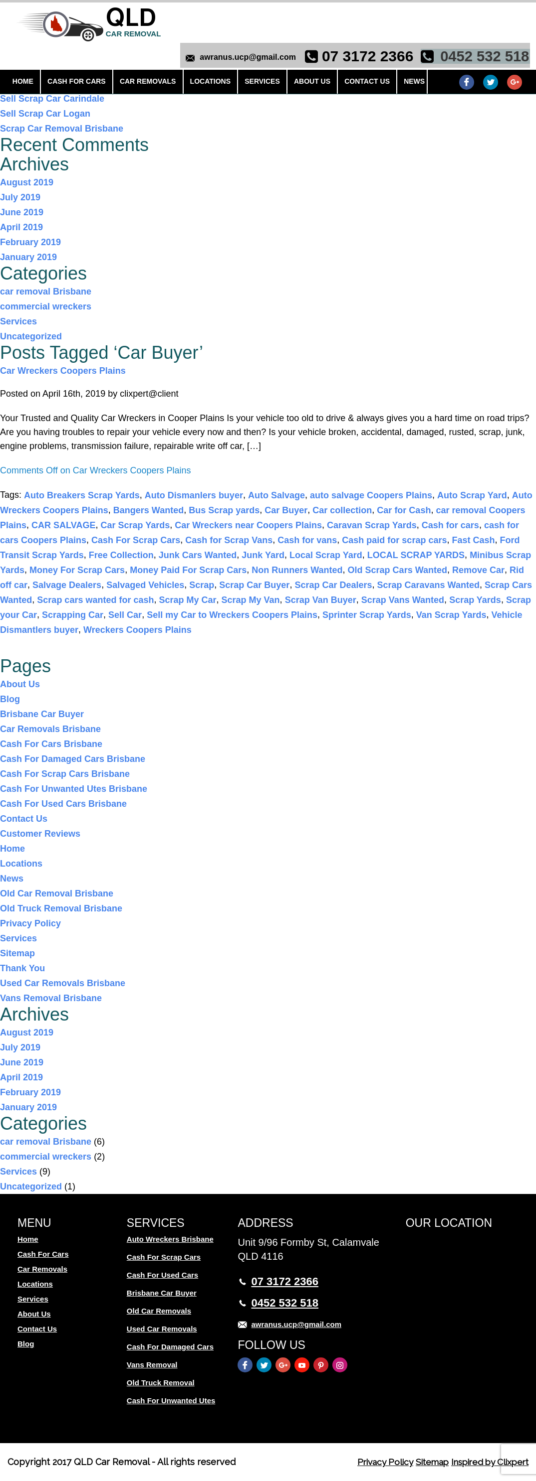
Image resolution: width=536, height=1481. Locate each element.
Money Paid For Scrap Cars (188, 570)
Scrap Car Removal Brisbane (61, 129)
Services (246, 84)
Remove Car (478, 570)
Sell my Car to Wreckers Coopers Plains (232, 615)
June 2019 (21, 212)
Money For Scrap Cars (77, 570)
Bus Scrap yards (224, 510)
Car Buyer (286, 510)
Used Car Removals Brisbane (62, 983)
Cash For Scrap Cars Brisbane (65, 774)
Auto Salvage (276, 495)
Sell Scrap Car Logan (45, 114)
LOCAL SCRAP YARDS (416, 555)
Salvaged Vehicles (145, 585)
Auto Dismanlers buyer (194, 495)
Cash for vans (307, 540)
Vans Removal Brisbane (51, 998)
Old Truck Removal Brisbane (61, 908)
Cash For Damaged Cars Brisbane (72, 759)
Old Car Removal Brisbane (56, 893)
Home (22, 84)
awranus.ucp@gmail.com (245, 58)
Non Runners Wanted (297, 570)
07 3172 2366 (365, 57)
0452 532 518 (483, 57)
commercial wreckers (45, 306)
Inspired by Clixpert (486, 1462)
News (385, 84)
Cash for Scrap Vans (228, 540)
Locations (197, 84)
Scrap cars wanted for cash (95, 600)
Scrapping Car (72, 615)
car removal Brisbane (45, 291)
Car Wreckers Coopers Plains (63, 371)
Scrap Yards (475, 600)
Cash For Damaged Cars (170, 1346)
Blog (10, 699)
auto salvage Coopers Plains (371, 495)
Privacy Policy (30, 923)
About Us (291, 84)
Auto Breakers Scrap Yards (82, 495)
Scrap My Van (251, 600)
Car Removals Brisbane (50, 729)
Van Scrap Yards (451, 615)
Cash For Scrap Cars (135, 540)
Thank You (22, 968)
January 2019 (28, 257)
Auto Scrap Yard (472, 495)
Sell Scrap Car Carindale (52, 99)
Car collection (342, 510)
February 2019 (30, 242)
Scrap (201, 585)
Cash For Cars (72, 84)
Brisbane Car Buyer (42, 714)
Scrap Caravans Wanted (428, 585)
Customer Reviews (40, 834)
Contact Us (342, 84)
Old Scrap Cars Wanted (397, 570)
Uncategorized (31, 336)
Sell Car (125, 615)
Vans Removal (152, 1364)
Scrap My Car (187, 600)
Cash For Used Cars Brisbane (63, 804)
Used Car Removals (162, 1329)
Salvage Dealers (66, 585)
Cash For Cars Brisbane (51, 744)
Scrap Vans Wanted (402, 600)
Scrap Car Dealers (333, 585)
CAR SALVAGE (63, 525)
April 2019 (21, 227)
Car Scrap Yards (135, 525)
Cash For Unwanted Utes (171, 1400)
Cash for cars (450, 525)
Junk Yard (263, 555)
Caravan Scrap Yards (372, 525)
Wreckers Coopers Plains (137, 630)
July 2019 (20, 197)
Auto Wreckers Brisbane (170, 1239)
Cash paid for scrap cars (394, 540)
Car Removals (139, 84)
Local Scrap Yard (325, 555)
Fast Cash (473, 540)
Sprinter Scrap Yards (366, 615)
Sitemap (17, 953)
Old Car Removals (159, 1311)
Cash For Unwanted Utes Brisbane (73, 789)
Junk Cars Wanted (198, 555)
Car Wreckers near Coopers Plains (248, 525)
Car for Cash (404, 510)
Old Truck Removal (161, 1382)
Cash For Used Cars (162, 1275)
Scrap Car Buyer (254, 585)
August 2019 (26, 182)
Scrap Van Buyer (320, 600)
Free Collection (121, 555)
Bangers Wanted (148, 510)
